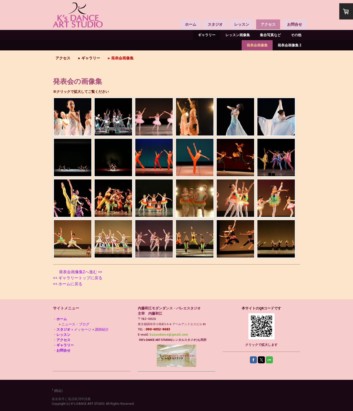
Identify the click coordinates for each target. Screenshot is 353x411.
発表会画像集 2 (289, 45)
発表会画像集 (257, 45)
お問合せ (294, 24)
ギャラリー (206, 35)
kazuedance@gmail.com (169, 334)
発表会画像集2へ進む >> (80, 272)
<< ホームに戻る (67, 283)
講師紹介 (102, 329)
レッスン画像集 (237, 35)
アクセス (268, 24)
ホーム (190, 24)
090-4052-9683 (158, 329)
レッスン (241, 24)
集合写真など (270, 35)
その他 (296, 35)
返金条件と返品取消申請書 (71, 399)
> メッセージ (73, 329)
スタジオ (215, 24)
